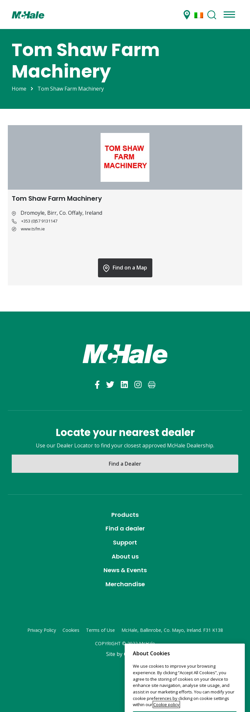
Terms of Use (100, 630)
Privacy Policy (41, 630)
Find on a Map (125, 268)
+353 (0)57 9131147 (39, 221)
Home (19, 88)
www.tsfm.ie (33, 229)
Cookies (70, 630)
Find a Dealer (125, 463)
